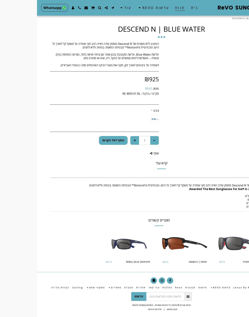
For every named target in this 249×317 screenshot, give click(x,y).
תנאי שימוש (135, 309)
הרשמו (102, 296)
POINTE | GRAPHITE (216, 261)
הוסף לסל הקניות (76, 140)
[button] (116, 7)
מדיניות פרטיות (117, 309)
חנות (227, 18)
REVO (111, 88)
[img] (204, 243)
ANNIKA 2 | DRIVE (161, 261)
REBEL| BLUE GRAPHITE (101, 261)
